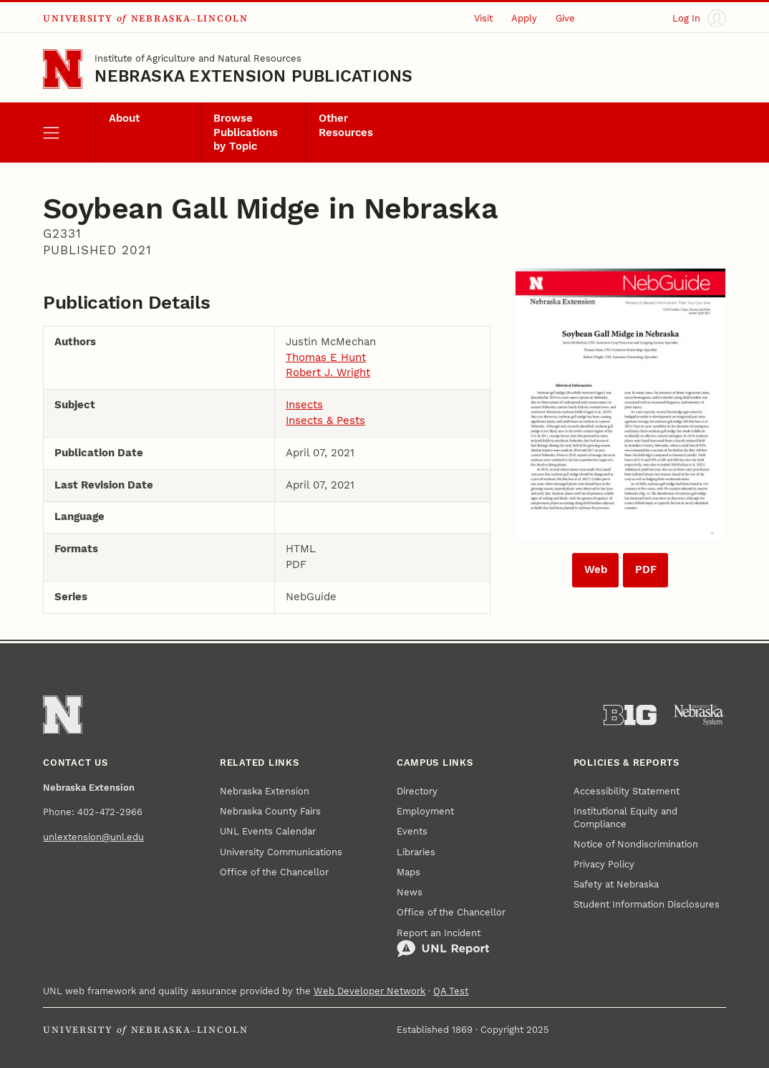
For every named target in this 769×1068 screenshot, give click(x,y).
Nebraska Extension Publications (253, 76)
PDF (646, 569)
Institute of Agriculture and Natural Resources (198, 58)
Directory (417, 791)
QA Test (450, 991)
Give (565, 18)
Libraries (416, 852)
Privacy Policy (604, 864)
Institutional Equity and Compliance (625, 817)
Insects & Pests (325, 420)
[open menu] (69, 132)
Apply (524, 18)
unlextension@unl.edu (93, 837)
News (409, 892)
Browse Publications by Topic (245, 132)
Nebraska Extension (264, 791)
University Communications (281, 852)
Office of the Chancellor (274, 872)
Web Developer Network (369, 991)
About (124, 118)
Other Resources (346, 125)
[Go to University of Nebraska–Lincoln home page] (62, 69)
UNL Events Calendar (268, 831)
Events (412, 831)
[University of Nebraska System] (699, 715)
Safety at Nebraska (616, 884)
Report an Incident (443, 943)
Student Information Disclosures (647, 904)
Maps (408, 872)
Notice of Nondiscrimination (636, 844)
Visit (483, 18)
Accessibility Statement (626, 791)
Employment (425, 811)
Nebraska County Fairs (270, 811)
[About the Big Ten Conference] (630, 715)
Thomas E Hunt (326, 357)
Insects (304, 404)
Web (595, 569)
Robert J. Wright (328, 372)
